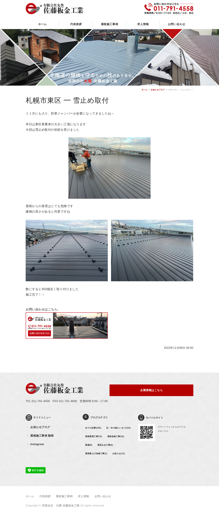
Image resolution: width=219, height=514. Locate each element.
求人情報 (143, 24)
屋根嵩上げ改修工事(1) (96, 453)
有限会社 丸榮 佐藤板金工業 (60, 505)
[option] (109, 57)
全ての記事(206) (93, 428)
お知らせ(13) (118, 453)
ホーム (42, 24)
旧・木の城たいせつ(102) (118, 428)
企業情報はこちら (151, 390)
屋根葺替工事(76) (93, 436)
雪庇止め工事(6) (105, 445)
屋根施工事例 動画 (42, 435)
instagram (37, 444)
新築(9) (88, 445)
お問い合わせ (176, 24)
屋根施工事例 (109, 24)
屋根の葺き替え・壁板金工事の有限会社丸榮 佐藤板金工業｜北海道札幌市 (54, 5)
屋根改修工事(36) (115, 436)
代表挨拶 (76, 24)
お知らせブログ (158, 90)
